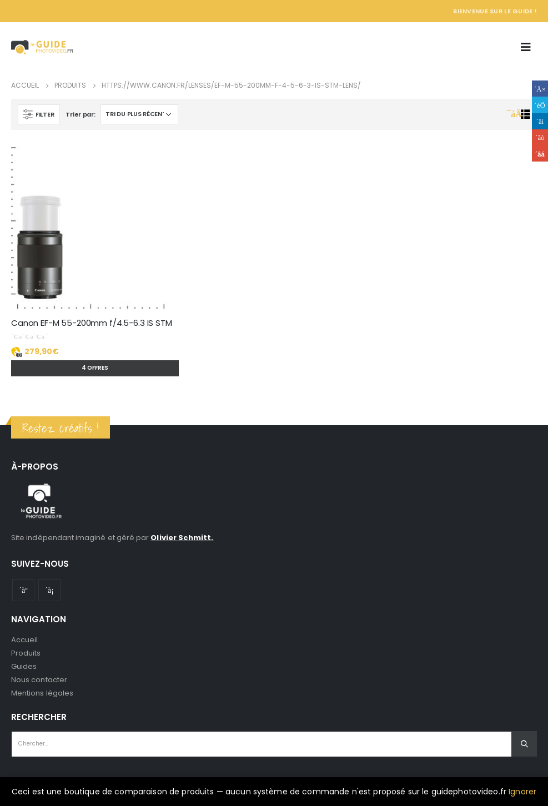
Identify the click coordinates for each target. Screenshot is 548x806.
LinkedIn (540, 121)
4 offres (95, 368)
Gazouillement (540, 105)
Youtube (23, 590)
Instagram (49, 590)
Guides (24, 666)
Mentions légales (42, 693)
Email (540, 153)
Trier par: (80, 114)
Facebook (540, 88)
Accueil (24, 639)
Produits (26, 653)
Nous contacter (39, 679)
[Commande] (139, 114)
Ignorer (522, 791)
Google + (540, 137)
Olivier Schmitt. (181, 537)
